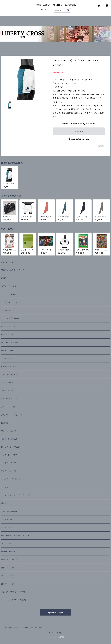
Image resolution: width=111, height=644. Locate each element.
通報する (101, 146)
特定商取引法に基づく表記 (33, 628)
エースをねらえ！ (8, 519)
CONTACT (46, 10)
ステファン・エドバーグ (10, 374)
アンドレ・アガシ (7, 358)
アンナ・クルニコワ (8, 471)
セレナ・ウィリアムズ (9, 439)
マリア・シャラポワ (8, 431)
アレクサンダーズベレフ (11, 318)
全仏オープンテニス (9, 567)
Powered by (55, 637)
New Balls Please (9, 511)
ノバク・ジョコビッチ (9, 302)
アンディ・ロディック (9, 407)
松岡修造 (5, 423)
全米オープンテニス (9, 584)
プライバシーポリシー (11, 628)
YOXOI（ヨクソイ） (8, 551)
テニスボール (6, 527)
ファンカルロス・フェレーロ (12, 415)
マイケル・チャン (7, 391)
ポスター (4, 503)
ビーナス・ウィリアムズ (10, 447)
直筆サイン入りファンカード (12, 270)
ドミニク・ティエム (8, 326)
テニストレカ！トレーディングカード (15, 495)
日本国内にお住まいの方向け (78, 139)
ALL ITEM (57, 5)
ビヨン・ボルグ (7, 334)
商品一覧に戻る (55, 612)
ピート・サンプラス (8, 366)
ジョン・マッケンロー (9, 342)
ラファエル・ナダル (8, 294)
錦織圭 (4, 278)
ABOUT (47, 5)
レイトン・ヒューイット (10, 399)
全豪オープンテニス (9, 559)
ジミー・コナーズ (8, 350)
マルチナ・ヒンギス (8, 463)
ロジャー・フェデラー (9, 286)
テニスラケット (7, 487)
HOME (38, 5)
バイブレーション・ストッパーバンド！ (16, 535)
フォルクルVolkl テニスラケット (14, 592)
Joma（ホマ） (6, 543)
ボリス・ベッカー (8, 383)
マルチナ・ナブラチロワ (10, 479)
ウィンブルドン (7, 576)
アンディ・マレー (7, 310)
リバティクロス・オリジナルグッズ (14, 600)
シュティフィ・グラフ (9, 455)
